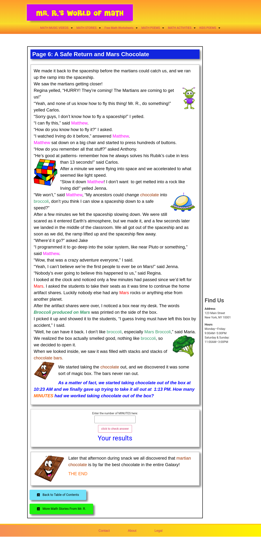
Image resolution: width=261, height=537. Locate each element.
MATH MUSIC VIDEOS (56, 28)
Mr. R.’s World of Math (79, 13)
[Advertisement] (218, 111)
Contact (104, 531)
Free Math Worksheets (121, 28)
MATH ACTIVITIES (182, 28)
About (132, 531)
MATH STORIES (88, 28)
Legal (159, 531)
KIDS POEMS (210, 28)
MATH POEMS (153, 28)
